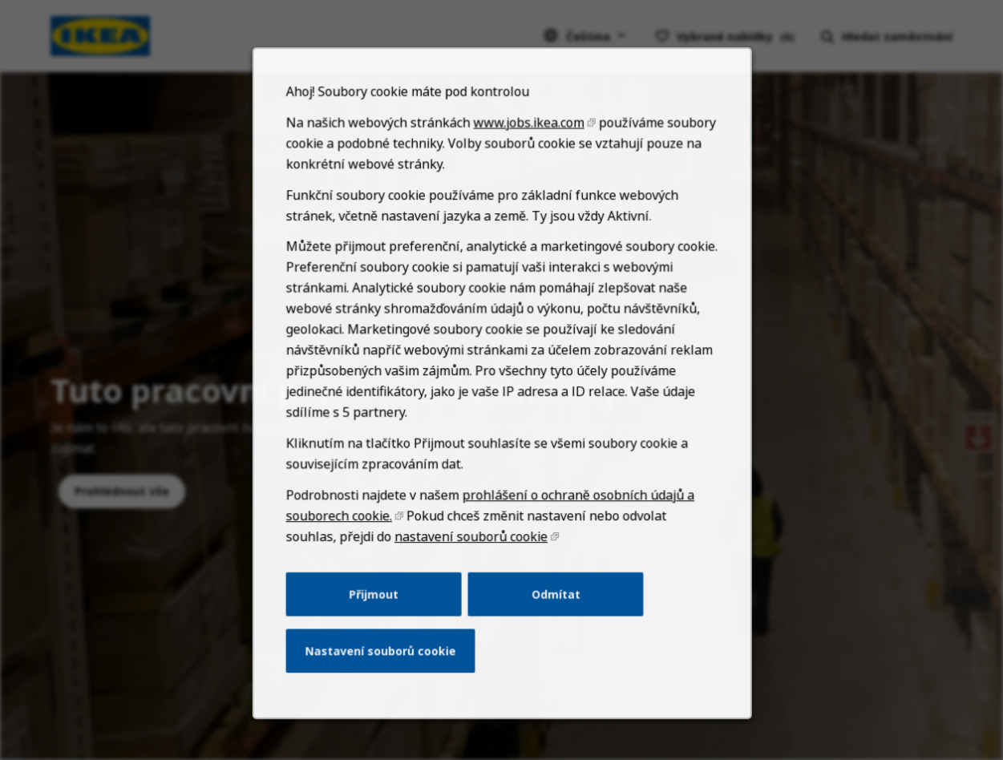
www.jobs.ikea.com (527, 157)
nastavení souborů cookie (471, 556)
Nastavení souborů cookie (384, 665)
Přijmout (378, 611)
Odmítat (553, 611)
